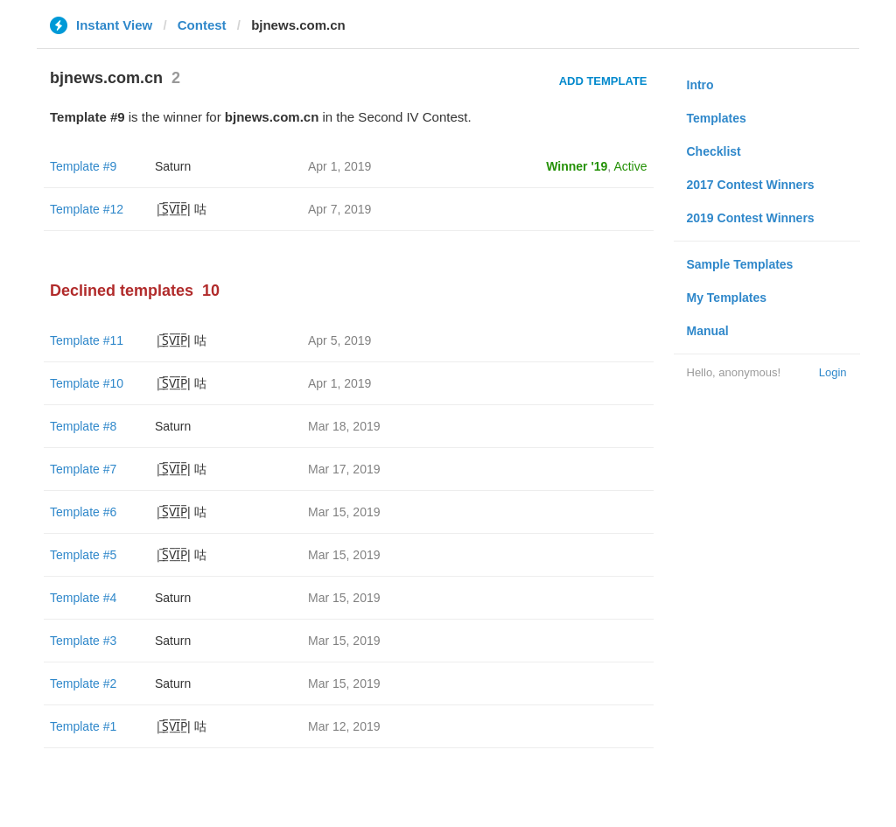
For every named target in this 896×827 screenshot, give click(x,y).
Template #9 (83, 166)
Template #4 (83, 598)
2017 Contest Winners (751, 185)
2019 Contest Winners (751, 218)
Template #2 (83, 683)
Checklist (714, 151)
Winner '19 (576, 166)
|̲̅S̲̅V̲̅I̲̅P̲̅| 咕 (180, 209)
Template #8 (83, 426)
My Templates (727, 298)
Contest (202, 25)
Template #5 (83, 555)
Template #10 (86, 383)
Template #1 (83, 726)
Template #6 (83, 512)
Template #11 (86, 340)
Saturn (173, 166)
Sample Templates (740, 264)
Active (630, 166)
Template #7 (83, 469)
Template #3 (83, 641)
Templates (716, 118)
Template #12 (86, 209)
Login (833, 372)
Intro (700, 85)
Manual (708, 331)
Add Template (603, 81)
